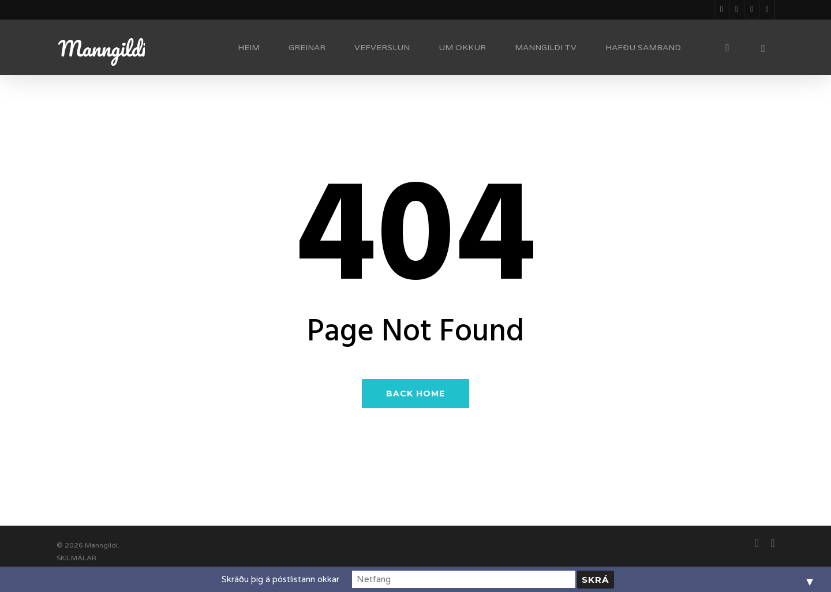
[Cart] (763, 48)
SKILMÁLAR (76, 558)
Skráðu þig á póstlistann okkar (322, 579)
